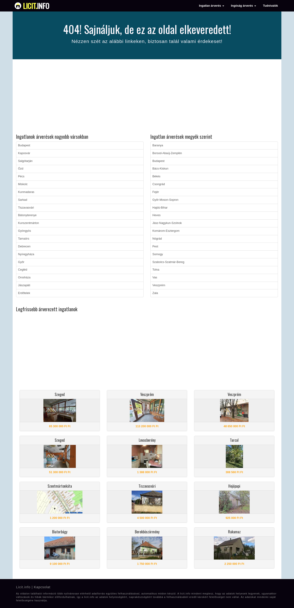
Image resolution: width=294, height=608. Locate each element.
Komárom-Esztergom (166, 230)
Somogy (158, 254)
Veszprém (159, 285)
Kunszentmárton (28, 223)
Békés (157, 176)
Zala (155, 293)
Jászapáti (24, 285)
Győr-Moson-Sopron (165, 199)
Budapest (24, 145)
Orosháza (24, 277)
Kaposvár (24, 153)
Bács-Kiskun (160, 168)
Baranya (158, 145)
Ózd (20, 168)
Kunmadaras (26, 192)
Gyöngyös (24, 230)
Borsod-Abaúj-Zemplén (167, 153)
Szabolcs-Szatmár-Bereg (168, 262)
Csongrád (159, 184)
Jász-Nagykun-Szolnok (167, 223)
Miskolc (23, 184)
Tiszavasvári (26, 207)
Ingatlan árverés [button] (211, 5)
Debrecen (24, 246)
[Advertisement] (147, 97)
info (36, 5)
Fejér (156, 192)
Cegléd (22, 269)
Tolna (156, 269)
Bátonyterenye (27, 215)
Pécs (21, 176)
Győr (21, 262)
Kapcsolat (42, 587)
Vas (155, 277)
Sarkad (22, 199)
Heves (157, 215)
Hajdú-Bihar (160, 207)
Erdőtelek (24, 293)
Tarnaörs (23, 238)
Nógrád (157, 238)
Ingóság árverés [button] (243, 5)
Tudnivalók (270, 5)
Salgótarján (25, 161)
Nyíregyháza (26, 254)
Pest (155, 246)
